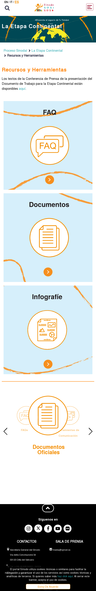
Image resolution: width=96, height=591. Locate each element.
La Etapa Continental (45, 50)
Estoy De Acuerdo (48, 586)
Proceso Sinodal (15, 50)
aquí (22, 88)
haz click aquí (65, 576)
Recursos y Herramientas (23, 55)
